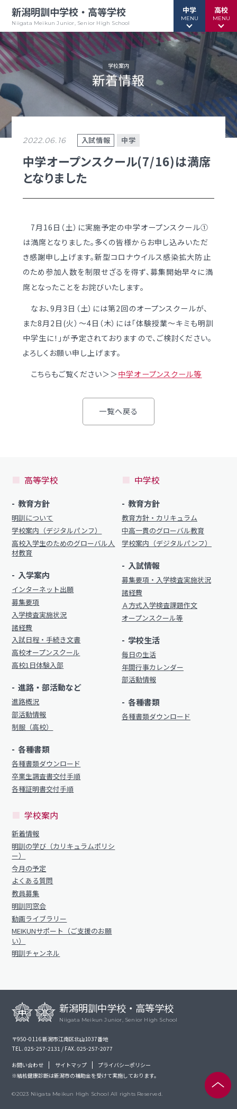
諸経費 (22, 627)
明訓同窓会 (29, 906)
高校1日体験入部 (37, 665)
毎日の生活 (139, 654)
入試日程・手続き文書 (46, 640)
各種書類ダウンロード (46, 763)
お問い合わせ (27, 1065)
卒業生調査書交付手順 (46, 776)
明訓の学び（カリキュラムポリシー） (63, 851)
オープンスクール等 (152, 618)
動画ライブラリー (39, 919)
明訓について (32, 518)
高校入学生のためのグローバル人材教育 (63, 548)
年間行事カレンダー (153, 667)
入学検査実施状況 (39, 615)
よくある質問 (32, 881)
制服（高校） (32, 727)
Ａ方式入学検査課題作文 (159, 605)
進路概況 (25, 701)
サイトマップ (71, 1065)
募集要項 (25, 602)
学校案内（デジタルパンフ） (57, 530)
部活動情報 (29, 714)
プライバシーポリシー (124, 1065)
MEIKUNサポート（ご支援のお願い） (62, 935)
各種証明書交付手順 (43, 789)
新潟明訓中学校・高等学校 (71, 16)
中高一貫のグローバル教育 (163, 530)
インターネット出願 (43, 589)
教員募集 (25, 893)
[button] (189, 16)
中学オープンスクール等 (160, 374)
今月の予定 (29, 868)
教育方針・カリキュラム (159, 518)
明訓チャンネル (36, 953)
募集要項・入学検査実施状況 (166, 580)
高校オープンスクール (46, 652)
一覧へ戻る (119, 411)
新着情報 (25, 833)
